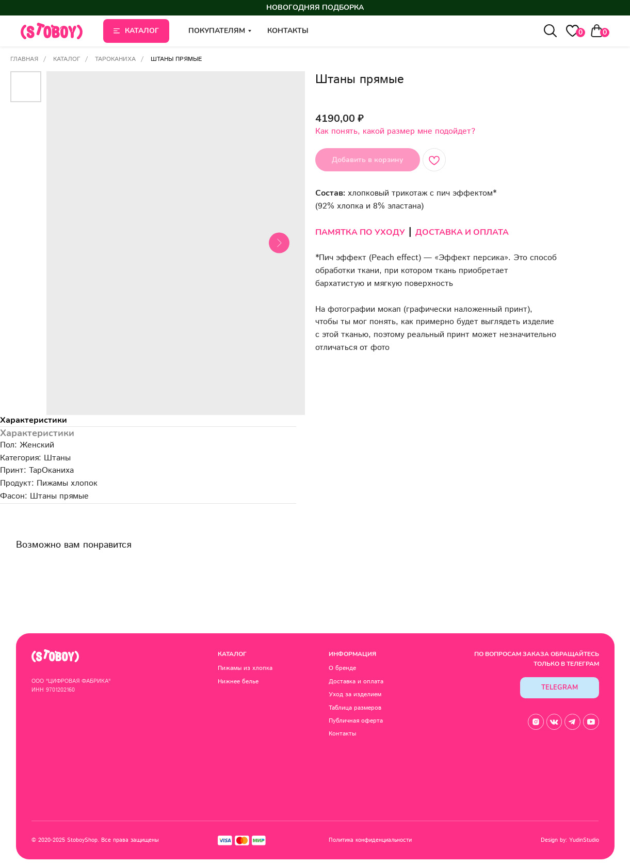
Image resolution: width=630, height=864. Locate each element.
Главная (24, 59)
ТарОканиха (115, 59)
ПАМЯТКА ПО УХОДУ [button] (360, 232)
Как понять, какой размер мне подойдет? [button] (395, 131)
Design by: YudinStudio (559, 837)
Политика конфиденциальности (365, 837)
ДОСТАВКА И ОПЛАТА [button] (462, 232)
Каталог (66, 59)
